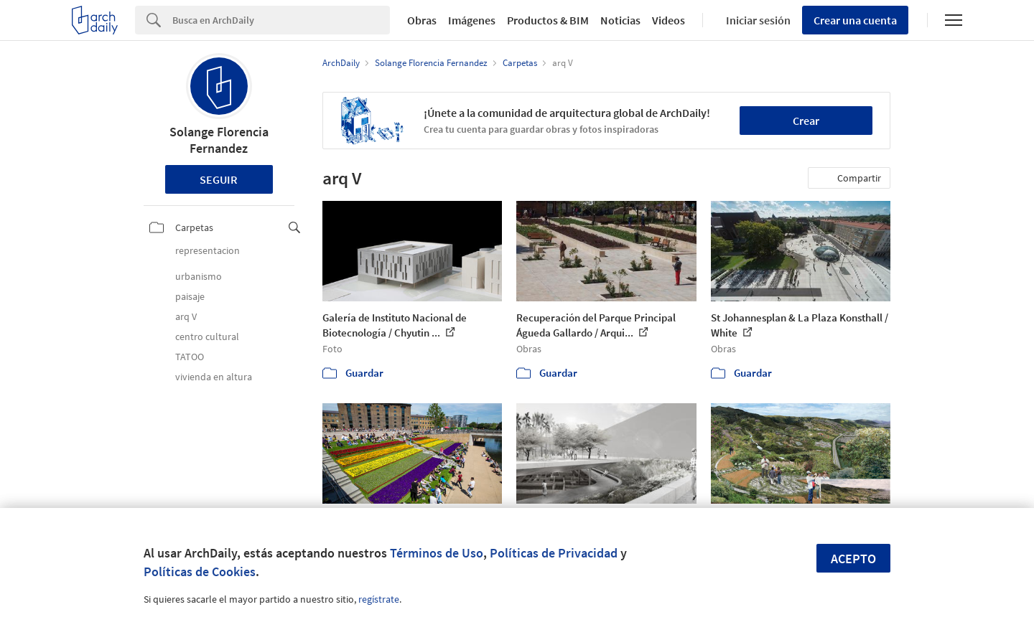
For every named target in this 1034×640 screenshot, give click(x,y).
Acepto (853, 558)
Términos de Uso (436, 553)
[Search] (281, 20)
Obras (422, 20)
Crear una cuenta (855, 20)
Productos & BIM (548, 20)
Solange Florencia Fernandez (219, 139)
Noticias (620, 20)
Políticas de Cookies (200, 571)
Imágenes (471, 20)
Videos (668, 20)
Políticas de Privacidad (554, 553)
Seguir (219, 179)
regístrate (378, 599)
